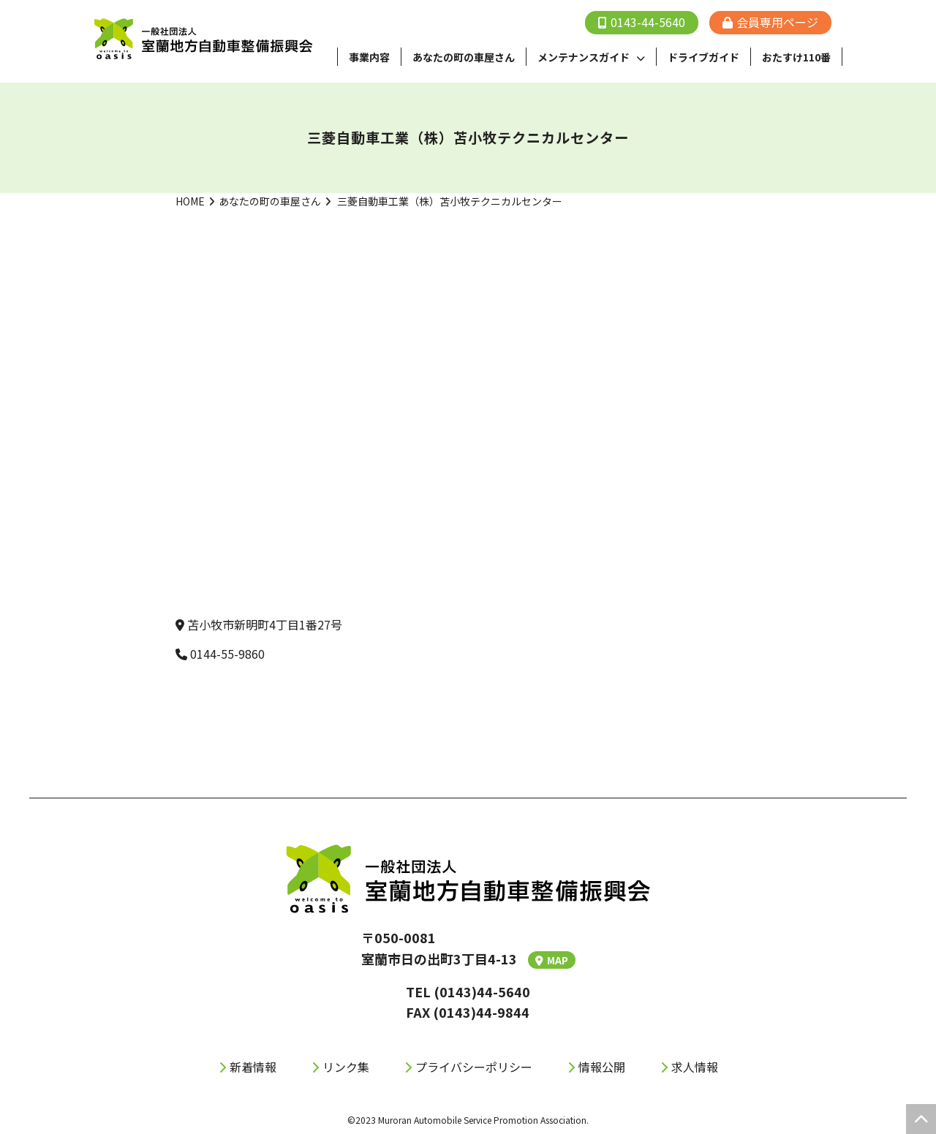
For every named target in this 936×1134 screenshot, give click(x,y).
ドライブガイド (703, 57)
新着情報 (253, 1067)
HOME (190, 201)
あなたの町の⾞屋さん (463, 57)
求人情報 (694, 1067)
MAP (551, 960)
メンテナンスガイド (583, 57)
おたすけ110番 (796, 57)
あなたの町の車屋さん (270, 201)
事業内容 (369, 57)
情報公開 (601, 1067)
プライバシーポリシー (473, 1067)
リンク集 (345, 1067)
